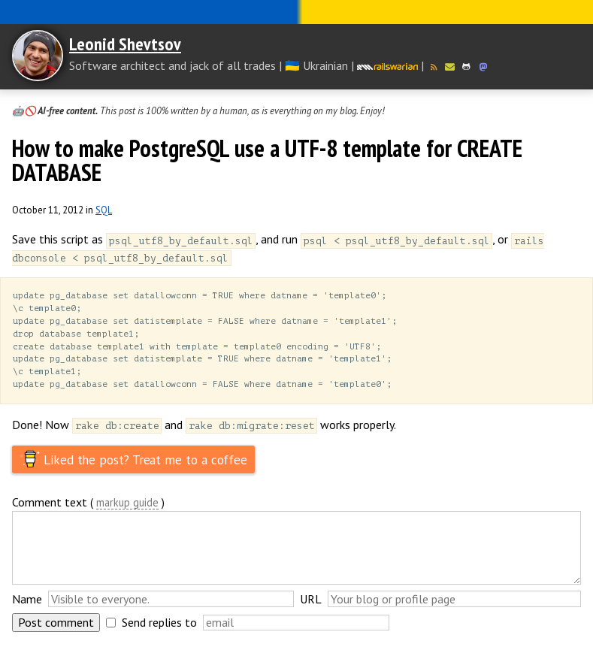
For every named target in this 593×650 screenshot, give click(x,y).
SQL (103, 210)
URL (311, 604)
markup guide (127, 509)
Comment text (49, 507)
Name (27, 604)
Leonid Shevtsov (125, 44)
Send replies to (159, 628)
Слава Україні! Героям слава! (296, 12)
